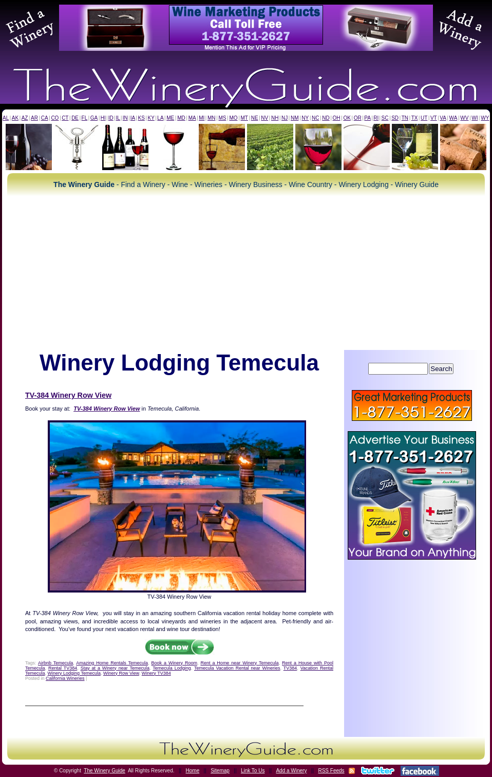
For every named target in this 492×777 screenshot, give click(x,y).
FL (85, 118)
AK (15, 118)
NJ (284, 118)
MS (222, 118)
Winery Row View (121, 673)
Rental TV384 (62, 668)
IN (125, 118)
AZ (25, 118)
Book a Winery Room (174, 662)
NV (264, 118)
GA (94, 118)
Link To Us (253, 770)
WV (464, 118)
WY (485, 118)
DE (75, 118)
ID (110, 118)
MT (244, 118)
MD (181, 118)
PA (367, 118)
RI (376, 118)
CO (55, 118)
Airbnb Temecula (55, 662)
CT (65, 118)
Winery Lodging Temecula (74, 673)
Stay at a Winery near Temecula (115, 668)
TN (405, 118)
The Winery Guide (104, 770)
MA (192, 118)
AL (6, 118)
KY (150, 118)
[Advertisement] (246, 273)
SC (385, 118)
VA (443, 118)
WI (474, 118)
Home (193, 770)
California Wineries (65, 678)
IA (132, 118)
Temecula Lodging (172, 668)
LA (160, 118)
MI (201, 118)
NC (315, 118)
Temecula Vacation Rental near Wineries (237, 668)
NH (274, 118)
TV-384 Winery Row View (68, 395)
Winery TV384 (156, 673)
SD (395, 118)
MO (233, 118)
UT (424, 118)
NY (305, 118)
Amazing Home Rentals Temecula (112, 662)
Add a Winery (291, 770)
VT (433, 118)
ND (325, 118)
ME (170, 118)
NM (295, 118)
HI (103, 118)
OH (336, 118)
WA (453, 118)
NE (254, 118)
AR (34, 118)
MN (211, 118)
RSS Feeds (331, 770)
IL (118, 118)
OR (358, 118)
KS (141, 118)
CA (44, 118)
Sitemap (220, 770)
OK (346, 118)
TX (414, 118)
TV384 (290, 668)
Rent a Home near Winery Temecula (239, 662)
